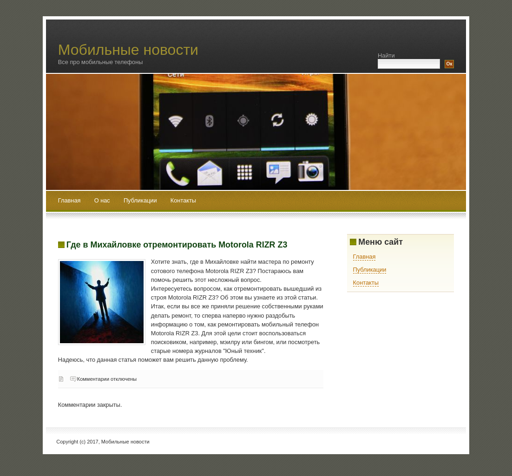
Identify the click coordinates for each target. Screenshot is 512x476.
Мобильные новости (128, 49)
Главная (69, 200)
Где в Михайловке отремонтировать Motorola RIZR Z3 (177, 244)
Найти (386, 55)
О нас (103, 200)
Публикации (141, 200)
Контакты (183, 200)
